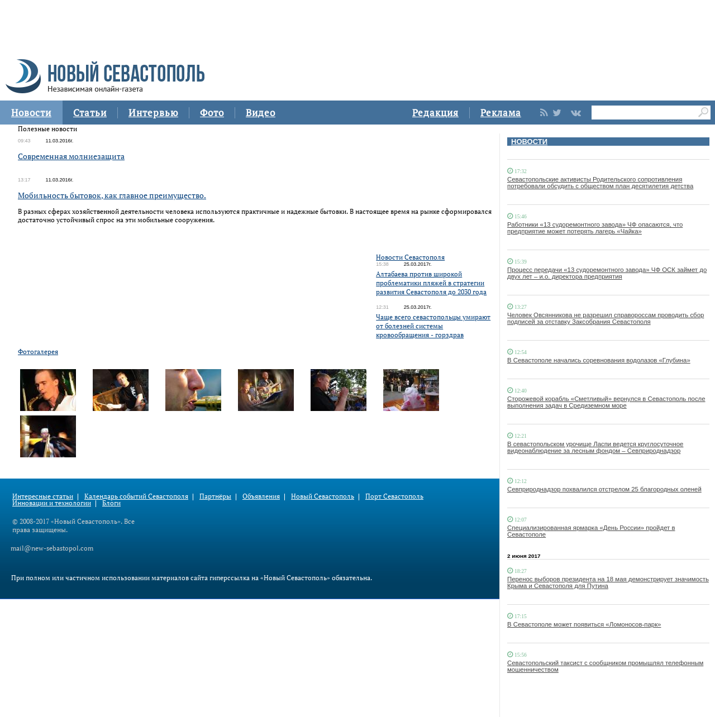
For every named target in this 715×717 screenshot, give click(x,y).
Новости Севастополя (410, 257)
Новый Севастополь (322, 496)
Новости (31, 112)
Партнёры (215, 496)
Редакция (435, 112)
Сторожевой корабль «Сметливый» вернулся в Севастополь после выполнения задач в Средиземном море (606, 402)
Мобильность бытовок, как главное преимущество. (112, 195)
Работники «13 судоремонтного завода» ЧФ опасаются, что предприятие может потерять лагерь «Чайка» (595, 228)
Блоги (111, 503)
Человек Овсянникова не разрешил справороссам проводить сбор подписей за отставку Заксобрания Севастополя (605, 318)
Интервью (153, 112)
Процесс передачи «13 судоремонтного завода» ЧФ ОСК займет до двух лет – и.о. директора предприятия (607, 273)
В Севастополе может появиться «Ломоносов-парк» (584, 624)
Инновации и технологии (51, 503)
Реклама (500, 112)
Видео (260, 112)
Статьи (90, 112)
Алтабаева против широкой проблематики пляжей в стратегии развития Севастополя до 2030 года (431, 283)
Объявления (261, 496)
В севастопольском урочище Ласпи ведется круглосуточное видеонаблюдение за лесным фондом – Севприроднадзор (595, 447)
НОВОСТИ (529, 141)
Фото (212, 112)
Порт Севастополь (394, 496)
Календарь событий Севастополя (136, 496)
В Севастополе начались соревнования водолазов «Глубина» (598, 360)
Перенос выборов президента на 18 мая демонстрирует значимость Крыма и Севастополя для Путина (608, 582)
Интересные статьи (42, 496)
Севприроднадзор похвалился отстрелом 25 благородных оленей (604, 489)
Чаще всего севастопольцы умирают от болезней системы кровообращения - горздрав (433, 326)
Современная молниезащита (71, 156)
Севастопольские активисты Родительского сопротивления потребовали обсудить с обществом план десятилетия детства (600, 182)
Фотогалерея (38, 351)
